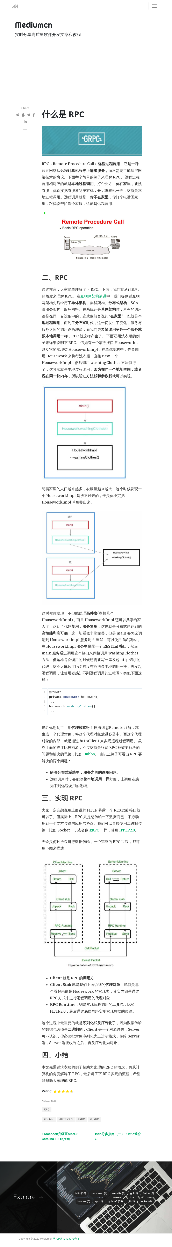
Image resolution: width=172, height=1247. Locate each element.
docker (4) (146, 1201)
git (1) (131, 1201)
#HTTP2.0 (66, 1119)
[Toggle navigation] (154, 6)
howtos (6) (84, 1201)
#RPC (81, 1119)
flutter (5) (148, 1193)
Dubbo (89, 754)
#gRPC (94, 1119)
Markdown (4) (99, 1193)
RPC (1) (99, 1201)
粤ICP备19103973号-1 (66, 1238)
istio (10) (81, 1193)
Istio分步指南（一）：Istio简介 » (118, 1136)
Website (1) (118, 1193)
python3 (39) (115, 1201)
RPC (46, 1109)
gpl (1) (134, 1193)
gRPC (94, 830)
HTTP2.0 (127, 830)
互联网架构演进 (93, 296)
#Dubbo (49, 1119)
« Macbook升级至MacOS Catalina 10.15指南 (60, 1136)
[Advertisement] (86, 75)
